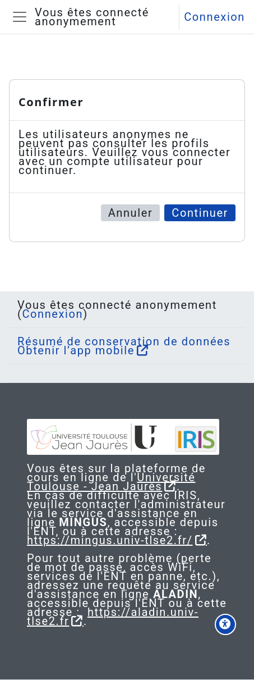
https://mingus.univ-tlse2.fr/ (110, 540)
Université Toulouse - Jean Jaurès (111, 482)
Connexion (214, 16)
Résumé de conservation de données (123, 341)
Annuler (130, 213)
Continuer (200, 213)
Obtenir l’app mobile (76, 350)
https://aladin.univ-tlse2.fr (112, 616)
